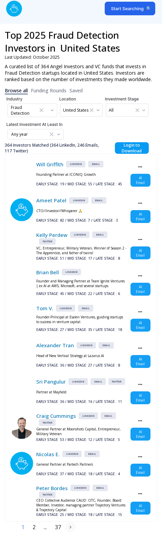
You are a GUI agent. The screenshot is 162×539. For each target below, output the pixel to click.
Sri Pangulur (51, 381)
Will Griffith (49, 164)
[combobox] (34, 110)
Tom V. (44, 308)
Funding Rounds (48, 90)
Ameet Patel (51, 200)
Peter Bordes (52, 488)
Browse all (16, 90)
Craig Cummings (56, 415)
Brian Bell (47, 272)
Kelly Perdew (51, 234)
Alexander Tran (55, 345)
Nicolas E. (48, 454)
